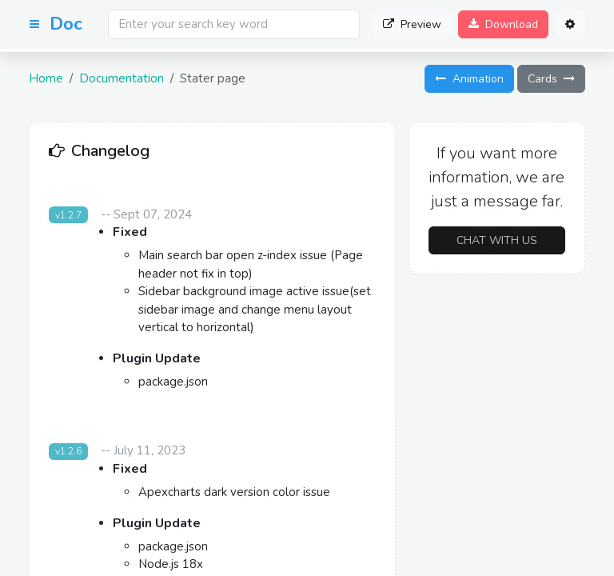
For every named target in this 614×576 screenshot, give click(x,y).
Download (503, 24)
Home (46, 78)
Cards (551, 78)
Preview (412, 24)
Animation (469, 78)
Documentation (121, 78)
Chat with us (497, 240)
